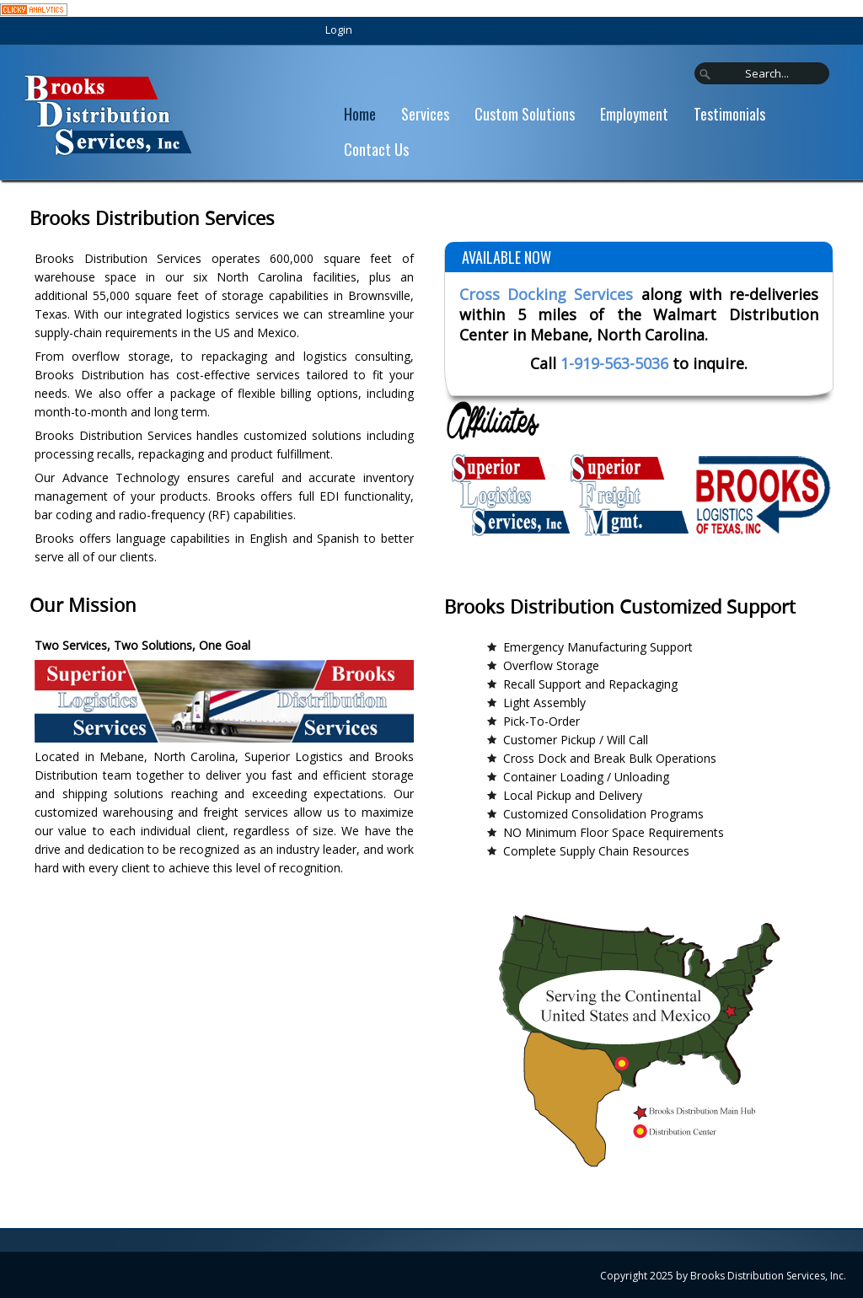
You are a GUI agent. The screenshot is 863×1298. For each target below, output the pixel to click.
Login (338, 29)
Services (425, 114)
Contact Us (376, 149)
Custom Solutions (524, 114)
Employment (634, 114)
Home (360, 114)
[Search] (761, 73)
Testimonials (729, 114)
